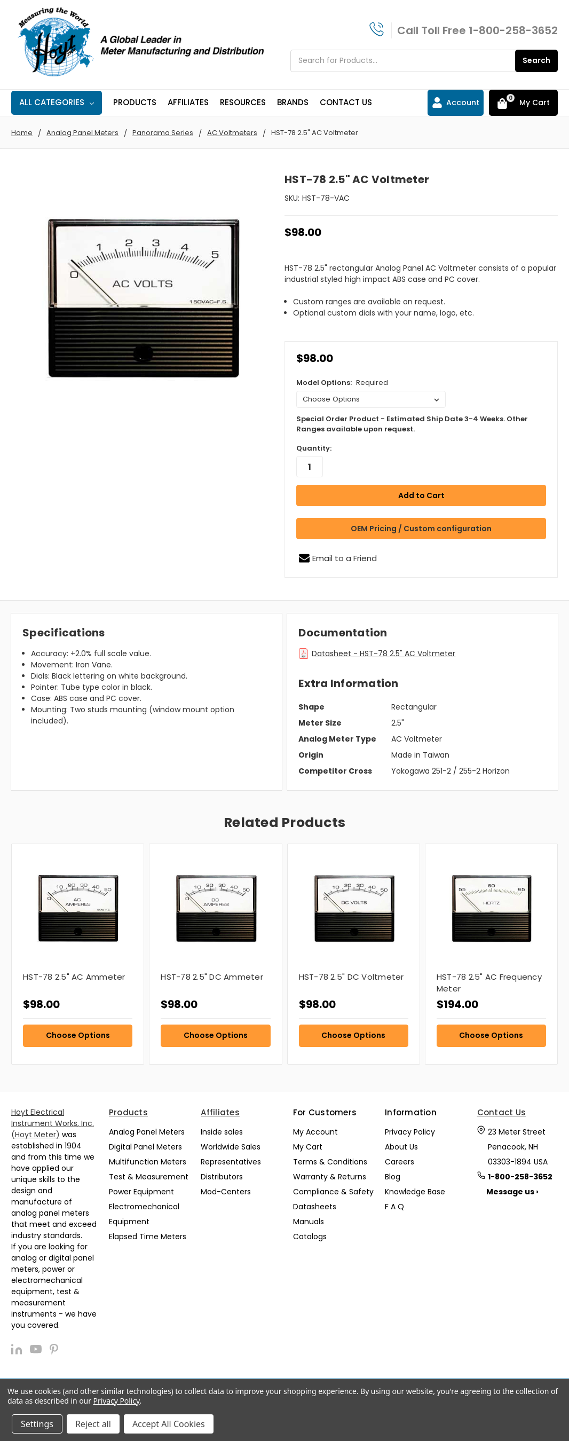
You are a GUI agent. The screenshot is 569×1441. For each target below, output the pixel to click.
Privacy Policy (410, 1132)
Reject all (93, 1424)
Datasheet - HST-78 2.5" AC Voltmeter (383, 653)
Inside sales (222, 1132)
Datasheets (314, 1206)
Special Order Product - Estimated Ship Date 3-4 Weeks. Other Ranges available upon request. (412, 424)
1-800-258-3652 (513, 30)
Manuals (308, 1221)
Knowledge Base (415, 1191)
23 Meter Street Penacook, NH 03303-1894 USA (518, 1147)
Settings (37, 1424)
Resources (243, 102)
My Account (315, 1132)
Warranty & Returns (329, 1176)
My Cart (307, 1146)
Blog (392, 1176)
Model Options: (342, 382)
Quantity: (313, 448)
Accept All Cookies (168, 1424)
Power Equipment (141, 1191)
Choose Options (78, 1034)
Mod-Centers (226, 1191)
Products (134, 102)
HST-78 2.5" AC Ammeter (74, 976)
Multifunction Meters (147, 1161)
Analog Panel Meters (147, 1132)
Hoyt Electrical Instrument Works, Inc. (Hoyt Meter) (52, 1123)
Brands (293, 102)
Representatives (231, 1161)
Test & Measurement (148, 1176)
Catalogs (310, 1236)
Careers (399, 1161)
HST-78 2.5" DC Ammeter (212, 976)
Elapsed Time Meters (147, 1236)
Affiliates (188, 102)
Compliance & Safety (333, 1191)
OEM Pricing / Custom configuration (421, 528)
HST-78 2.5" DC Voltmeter (351, 976)
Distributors (222, 1176)
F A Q (394, 1206)
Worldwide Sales (230, 1146)
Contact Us (346, 102)
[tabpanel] (77, 953)
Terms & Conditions (330, 1161)
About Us (401, 1146)
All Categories (56, 102)
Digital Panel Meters (145, 1146)
